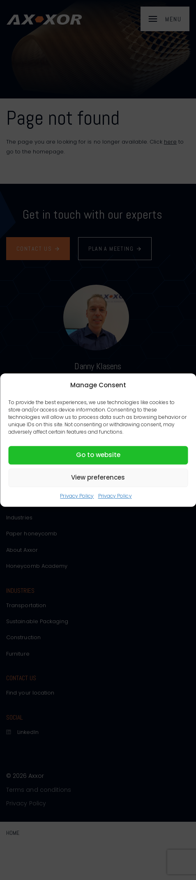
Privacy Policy (77, 495)
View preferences (98, 477)
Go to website (98, 454)
